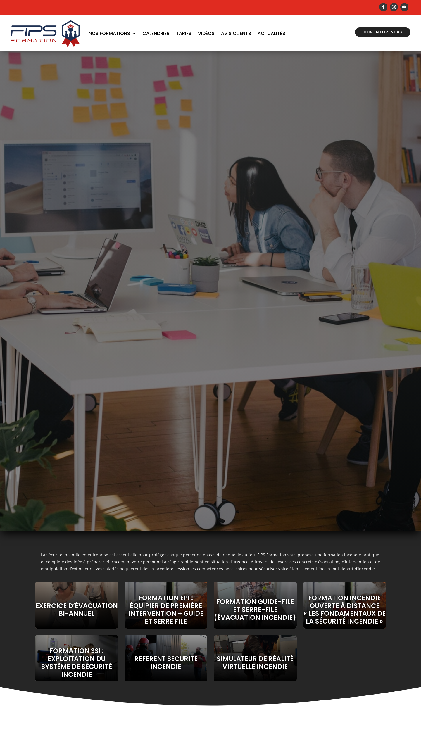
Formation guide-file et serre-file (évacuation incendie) (255, 609)
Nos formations (109, 33)
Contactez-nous (382, 32)
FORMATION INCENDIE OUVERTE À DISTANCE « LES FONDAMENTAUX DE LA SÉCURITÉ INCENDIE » (344, 609)
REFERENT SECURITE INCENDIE (166, 662)
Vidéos (206, 33)
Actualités (271, 33)
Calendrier (156, 33)
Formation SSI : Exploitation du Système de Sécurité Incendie (76, 662)
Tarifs (183, 33)
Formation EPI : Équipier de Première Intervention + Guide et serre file (165, 609)
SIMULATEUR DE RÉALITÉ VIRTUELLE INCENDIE (255, 662)
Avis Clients (236, 33)
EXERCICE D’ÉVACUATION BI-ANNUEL (76, 609)
